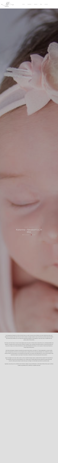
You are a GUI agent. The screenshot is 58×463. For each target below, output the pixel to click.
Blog (41, 4)
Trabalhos (29, 4)
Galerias (35, 4)
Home (23, 4)
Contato (46, 4)
